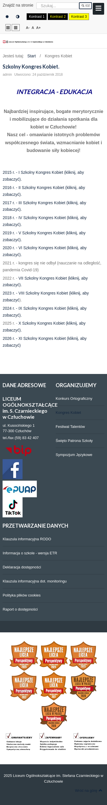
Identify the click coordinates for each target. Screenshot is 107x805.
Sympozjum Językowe (74, 455)
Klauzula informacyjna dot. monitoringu (34, 581)
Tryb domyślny (7, 16)
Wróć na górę (88, 790)
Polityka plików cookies (22, 595)
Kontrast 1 (37, 17)
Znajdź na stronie (18, 5)
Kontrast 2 (58, 17)
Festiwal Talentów (70, 426)
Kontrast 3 (79, 17)
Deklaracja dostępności (22, 567)
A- (28, 28)
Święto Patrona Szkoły (74, 440)
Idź (85, 6)
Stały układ (8, 27)
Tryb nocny (17, 16)
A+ (38, 28)
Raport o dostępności (20, 609)
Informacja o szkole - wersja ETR (30, 553)
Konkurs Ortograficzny (74, 398)
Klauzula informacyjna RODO (27, 539)
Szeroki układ (16, 27)
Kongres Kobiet (68, 412)
